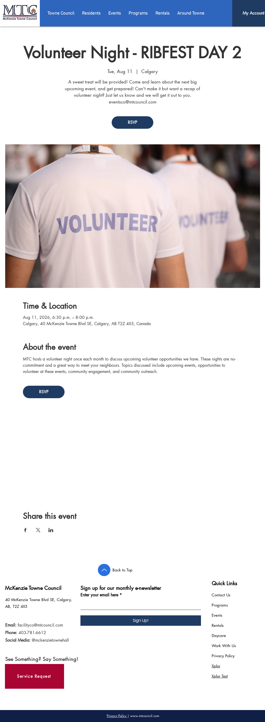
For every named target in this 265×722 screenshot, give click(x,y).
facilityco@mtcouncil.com (40, 625)
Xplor (216, 665)
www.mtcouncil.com (144, 715)
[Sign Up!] (140, 620)
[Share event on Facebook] (25, 530)
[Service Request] (34, 676)
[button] (60, 13)
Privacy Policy (223, 655)
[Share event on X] (38, 530)
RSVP (132, 122)
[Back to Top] (104, 570)
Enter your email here (99, 595)
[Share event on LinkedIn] (50, 530)
